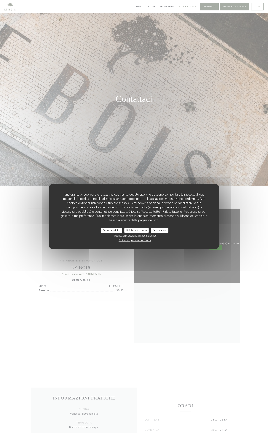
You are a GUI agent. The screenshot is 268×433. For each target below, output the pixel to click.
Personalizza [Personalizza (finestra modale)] (160, 230)
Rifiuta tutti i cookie (136, 230)
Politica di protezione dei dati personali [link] (135, 235)
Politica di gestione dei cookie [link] (135, 240)
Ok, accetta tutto (111, 230)
